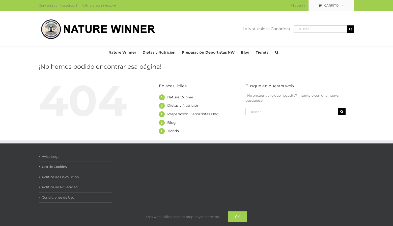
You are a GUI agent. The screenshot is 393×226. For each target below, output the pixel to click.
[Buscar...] (320, 29)
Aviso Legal (51, 157)
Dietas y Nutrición (183, 105)
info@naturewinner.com (97, 5)
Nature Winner (180, 97)
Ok (237, 216)
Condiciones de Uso (58, 197)
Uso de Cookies (54, 167)
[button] (276, 52)
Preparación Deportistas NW (192, 114)
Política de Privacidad (60, 187)
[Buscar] (350, 29)
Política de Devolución (60, 177)
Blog (171, 122)
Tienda (173, 131)
